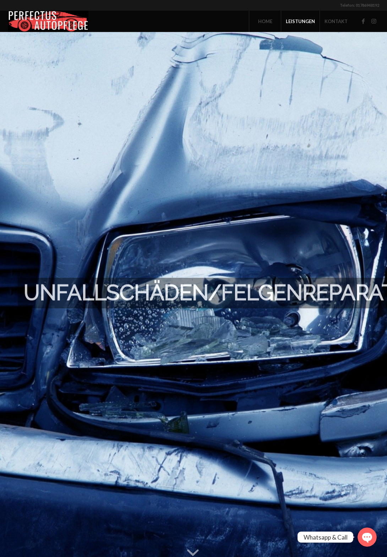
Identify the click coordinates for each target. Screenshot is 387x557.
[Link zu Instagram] (374, 21)
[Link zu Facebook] (363, 21)
